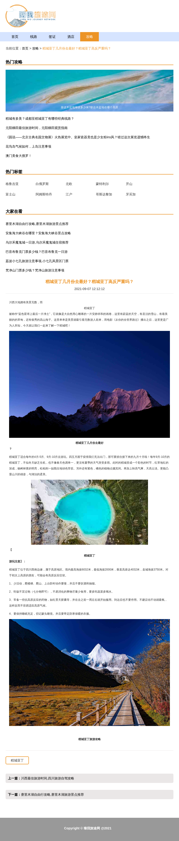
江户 (69, 194)
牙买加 (131, 194)
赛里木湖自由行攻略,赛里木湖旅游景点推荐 (37, 224)
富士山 (10, 194)
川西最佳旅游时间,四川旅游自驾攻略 (47, 778)
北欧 (69, 184)
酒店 (70, 37)
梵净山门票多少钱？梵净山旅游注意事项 (35, 270)
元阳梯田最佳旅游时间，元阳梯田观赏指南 (37, 128)
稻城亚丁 (17, 760)
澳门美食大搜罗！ (19, 156)
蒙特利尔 (102, 184)
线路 (33, 37)
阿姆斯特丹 (44, 194)
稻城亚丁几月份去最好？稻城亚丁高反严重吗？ (76, 48)
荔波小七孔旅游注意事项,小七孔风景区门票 (37, 261)
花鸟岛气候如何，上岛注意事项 (28, 146)
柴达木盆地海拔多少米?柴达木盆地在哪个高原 (89, 107)
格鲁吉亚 (12, 184)
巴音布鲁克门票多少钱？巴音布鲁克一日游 (37, 252)
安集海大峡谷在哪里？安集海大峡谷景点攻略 (38, 233)
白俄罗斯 (42, 184)
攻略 (89, 37)
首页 (14, 37)
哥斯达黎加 (104, 194)
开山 (129, 184)
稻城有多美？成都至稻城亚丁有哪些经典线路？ (40, 118)
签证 (52, 37)
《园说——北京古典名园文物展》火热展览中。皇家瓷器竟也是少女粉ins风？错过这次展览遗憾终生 (78, 137)
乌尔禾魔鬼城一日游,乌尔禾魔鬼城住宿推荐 (37, 242)
